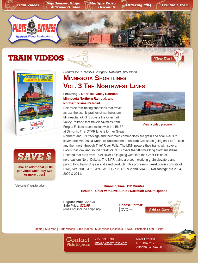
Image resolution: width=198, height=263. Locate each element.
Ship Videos (85, 228)
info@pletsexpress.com (111, 243)
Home (38, 228)
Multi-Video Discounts (109, 228)
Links (160, 228)
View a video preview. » (159, 122)
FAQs (129, 228)
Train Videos (67, 228)
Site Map (50, 228)
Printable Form (144, 228)
